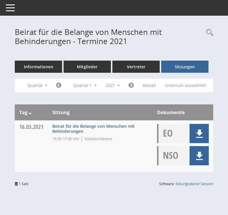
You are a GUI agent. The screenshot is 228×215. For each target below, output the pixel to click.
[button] (199, 133)
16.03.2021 (31, 127)
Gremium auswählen (185, 85)
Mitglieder (87, 66)
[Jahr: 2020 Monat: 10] (59, 85)
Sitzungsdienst (194, 183)
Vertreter (136, 66)
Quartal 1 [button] (85, 85)
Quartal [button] (37, 85)
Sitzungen (185, 66)
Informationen (38, 66)
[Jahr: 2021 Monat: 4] (131, 85)
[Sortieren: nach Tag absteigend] (30, 112)
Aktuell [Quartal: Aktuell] (149, 85)
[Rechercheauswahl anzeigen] (208, 33)
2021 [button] (113, 85)
